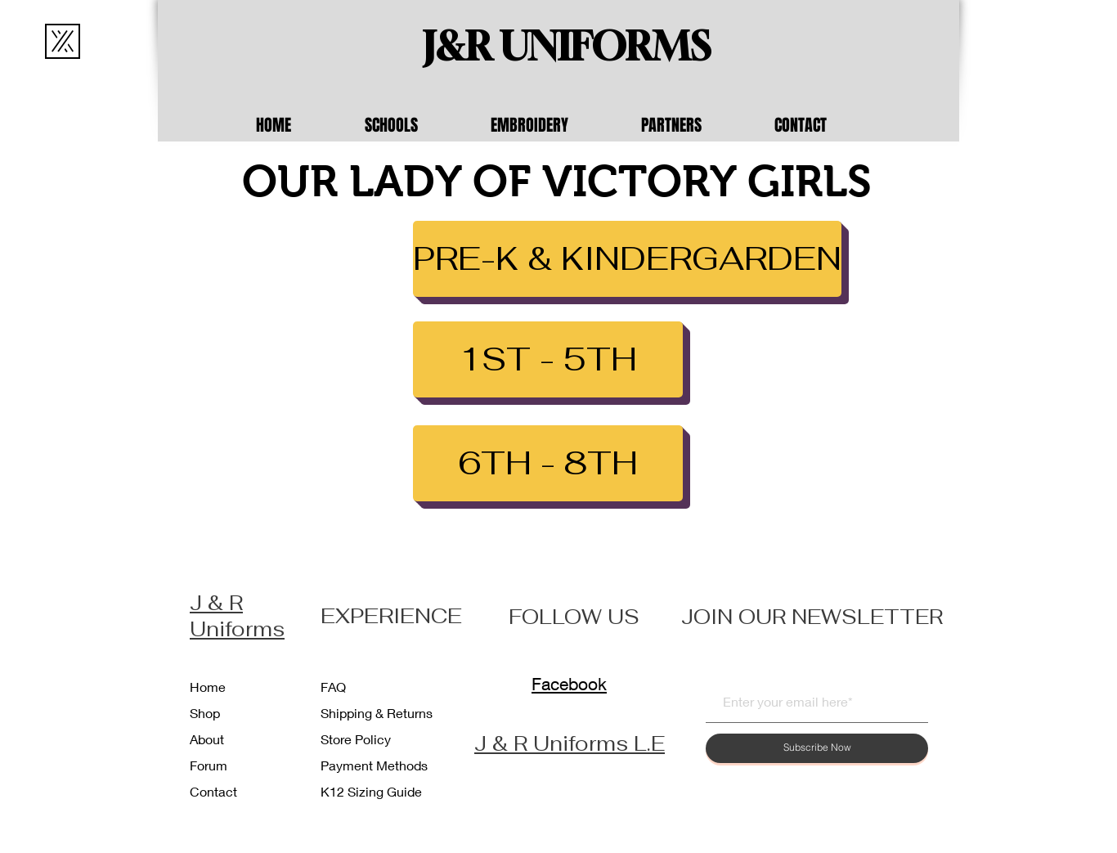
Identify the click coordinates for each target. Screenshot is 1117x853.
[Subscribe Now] (817, 748)
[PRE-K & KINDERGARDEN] (627, 259)
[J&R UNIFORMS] (567, 46)
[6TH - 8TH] (548, 463)
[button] (415, 125)
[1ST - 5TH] (548, 359)
